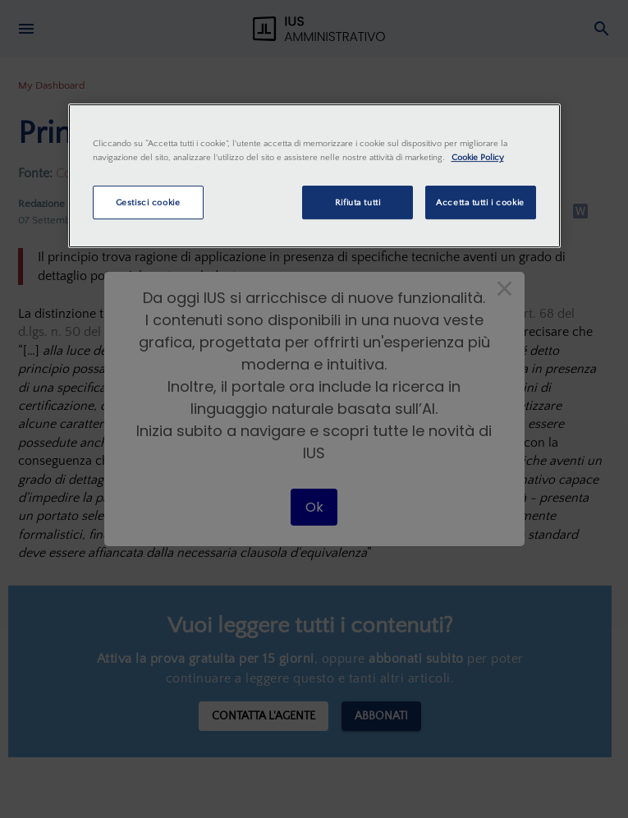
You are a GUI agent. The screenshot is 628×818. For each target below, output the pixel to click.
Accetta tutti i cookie (480, 202)
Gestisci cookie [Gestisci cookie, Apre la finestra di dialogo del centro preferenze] (148, 202)
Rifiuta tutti (357, 202)
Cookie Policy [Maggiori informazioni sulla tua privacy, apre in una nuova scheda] (478, 158)
